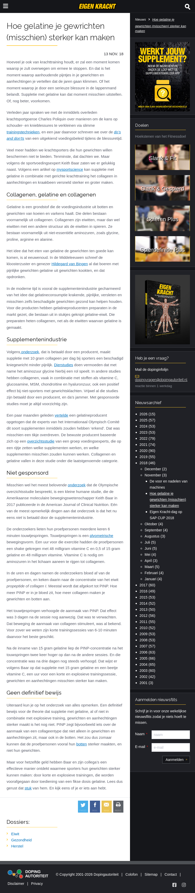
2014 (144, 603)
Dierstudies (63, 365)
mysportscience (70, 169)
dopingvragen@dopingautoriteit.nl (161, 380)
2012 (144, 616)
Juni (148, 548)
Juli (147, 542)
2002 (144, 677)
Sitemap (150, 874)
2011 (144, 622)
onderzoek (29, 352)
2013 (144, 609)
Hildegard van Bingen (70, 264)
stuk (28, 788)
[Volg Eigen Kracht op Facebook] (174, 884)
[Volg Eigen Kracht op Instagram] (183, 884)
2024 (144, 426)
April (148, 561)
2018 (144, 463)
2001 (144, 683)
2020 (144, 451)
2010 (144, 628)
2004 (144, 664)
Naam (139, 734)
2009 (144, 634)
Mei (148, 554)
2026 (144, 414)
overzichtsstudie (41, 441)
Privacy (37, 884)
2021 (144, 445)
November (153, 475)
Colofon (131, 874)
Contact (171, 874)
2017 (144, 585)
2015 (144, 597)
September (153, 530)
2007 (144, 646)
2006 (144, 652)
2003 (144, 671)
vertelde (61, 415)
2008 (144, 640)
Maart (149, 567)
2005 (144, 658)
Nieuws (140, 19)
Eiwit (15, 834)
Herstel (17, 846)
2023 (144, 432)
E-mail (140, 747)
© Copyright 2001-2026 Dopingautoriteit (87, 874)
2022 (144, 438)
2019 (144, 457)
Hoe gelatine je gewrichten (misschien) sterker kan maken (168, 499)
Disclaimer (16, 884)
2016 (144, 591)
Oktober (151, 524)
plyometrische (101, 535)
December (153, 469)
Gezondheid (21, 840)
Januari (150, 579)
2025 (144, 420)
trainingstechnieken (23, 132)
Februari (151, 573)
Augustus (152, 536)
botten (81, 744)
